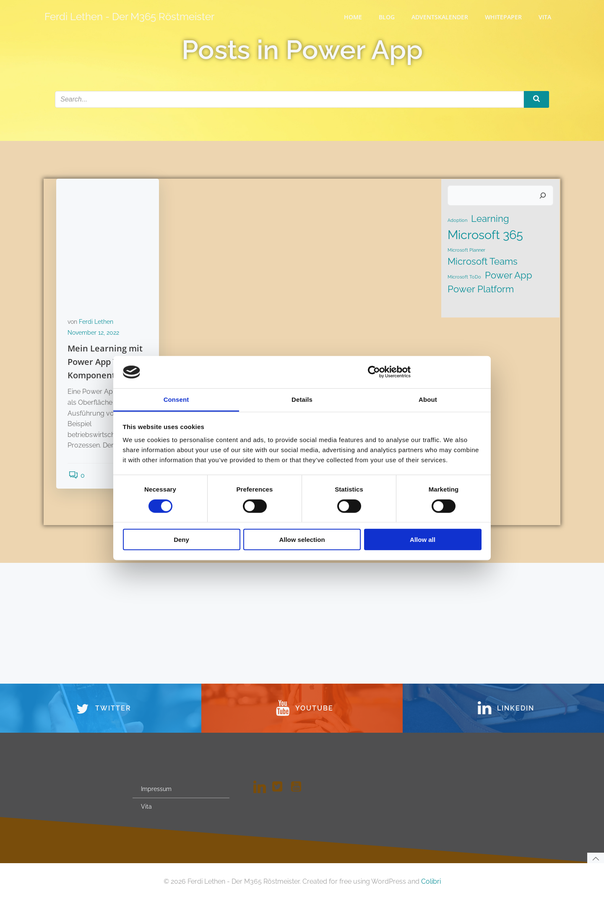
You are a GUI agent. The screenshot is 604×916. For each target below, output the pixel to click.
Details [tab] (302, 399)
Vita (545, 17)
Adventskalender (440, 17)
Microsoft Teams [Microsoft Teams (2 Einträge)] (482, 263)
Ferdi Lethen (97, 324)
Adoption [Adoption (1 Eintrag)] (457, 221)
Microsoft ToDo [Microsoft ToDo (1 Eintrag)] (464, 278)
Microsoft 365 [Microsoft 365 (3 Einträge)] (485, 236)
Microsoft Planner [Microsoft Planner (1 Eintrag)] (466, 251)
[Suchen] (544, 197)
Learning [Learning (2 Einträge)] (490, 219)
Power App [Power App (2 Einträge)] (508, 276)
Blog (388, 17)
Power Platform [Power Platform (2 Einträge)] (480, 290)
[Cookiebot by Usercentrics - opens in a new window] (374, 372)
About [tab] (428, 399)
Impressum (157, 802)
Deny (181, 539)
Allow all (422, 539)
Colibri (431, 897)
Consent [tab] (176, 399)
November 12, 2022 (94, 335)
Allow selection (302, 539)
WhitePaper (504, 17)
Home (354, 17)
